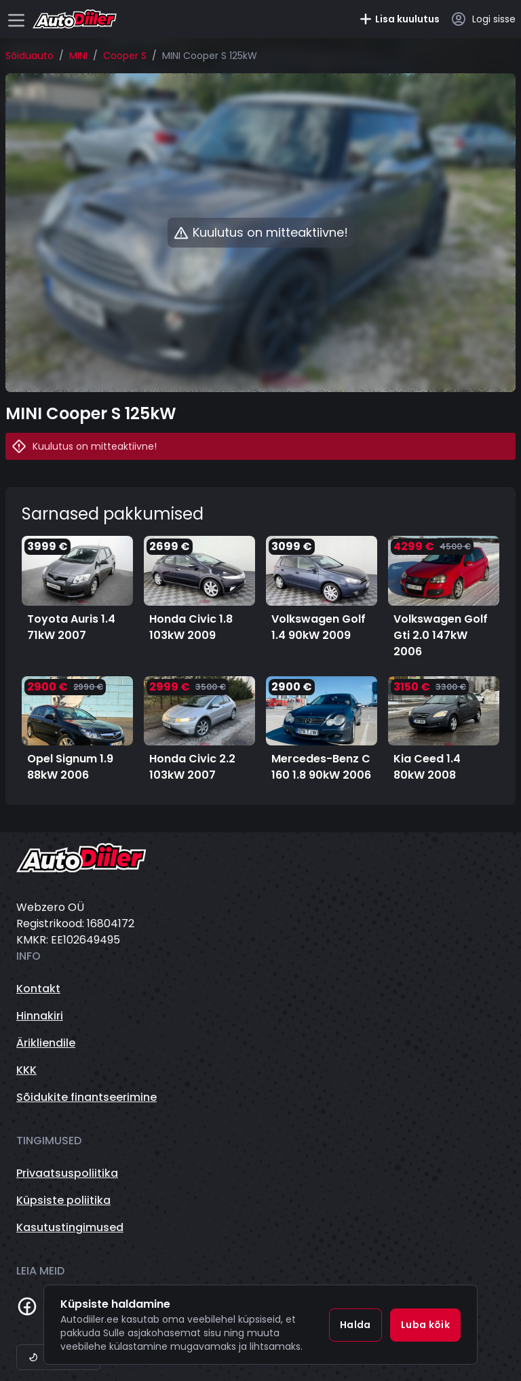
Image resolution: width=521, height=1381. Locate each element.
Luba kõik (425, 1324)
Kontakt (38, 988)
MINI (78, 55)
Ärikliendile (45, 1043)
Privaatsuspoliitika (67, 1173)
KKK (26, 1070)
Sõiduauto (29, 55)
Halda (355, 1324)
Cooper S (125, 55)
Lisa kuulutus (399, 19)
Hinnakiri (39, 1016)
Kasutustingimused (69, 1227)
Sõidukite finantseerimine (86, 1097)
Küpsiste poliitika (63, 1200)
